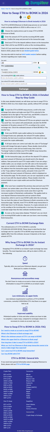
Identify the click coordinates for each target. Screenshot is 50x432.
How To (8, 8)
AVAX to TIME (8, 383)
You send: (3, 60)
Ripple (28, 391)
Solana (28, 393)
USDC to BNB (8, 393)
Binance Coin (30, 379)
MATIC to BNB (8, 391)
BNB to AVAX (8, 385)
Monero (28, 389)
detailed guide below (31, 51)
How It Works (30, 404)
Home (2, 8)
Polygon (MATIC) (31, 387)
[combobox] (40, 63)
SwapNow (29, 401)
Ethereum (29, 376)
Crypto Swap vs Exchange (34, 415)
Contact (28, 406)
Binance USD (30, 381)
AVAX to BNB (8, 381)
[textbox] (40, 63)
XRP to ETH (7, 398)
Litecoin (28, 385)
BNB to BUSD (8, 387)
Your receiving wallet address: (12, 75)
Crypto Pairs (7, 371)
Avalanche (29, 383)
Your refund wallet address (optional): (12, 81)
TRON (28, 398)
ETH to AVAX (8, 376)
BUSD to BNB (8, 389)
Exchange (23, 89)
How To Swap (8, 401)
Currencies (29, 371)
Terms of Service (31, 409)
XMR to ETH (7, 396)
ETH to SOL (7, 379)
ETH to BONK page (23, 364)
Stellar (28, 396)
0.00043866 (9, 66)
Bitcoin (28, 374)
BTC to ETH (7, 374)
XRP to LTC (7, 428)
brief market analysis (29, 54)
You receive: (4, 69)
